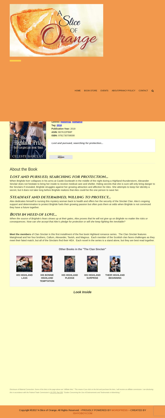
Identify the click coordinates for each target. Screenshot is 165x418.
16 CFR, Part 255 (56, 392)
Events (104, 91)
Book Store (90, 91)
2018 (59, 125)
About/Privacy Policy (123, 91)
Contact (143, 91)
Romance (77, 122)
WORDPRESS (119, 410)
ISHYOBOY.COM (82, 413)
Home (78, 91)
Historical (66, 122)
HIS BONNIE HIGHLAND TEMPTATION (47, 278)
